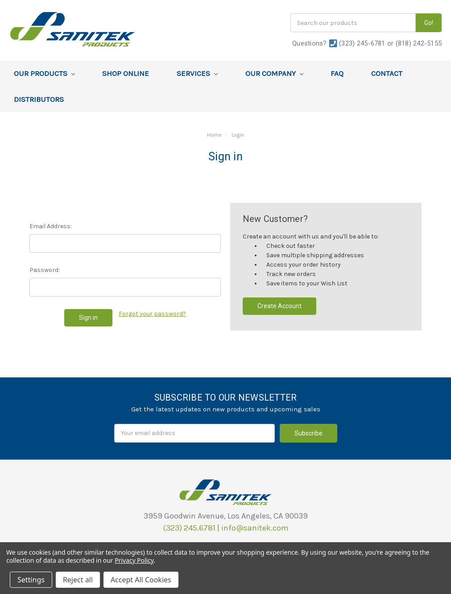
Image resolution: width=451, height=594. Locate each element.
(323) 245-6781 (362, 43)
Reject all (78, 580)
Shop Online (125, 73)
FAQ (337, 73)
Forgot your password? (152, 314)
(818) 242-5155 (419, 43)
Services (197, 73)
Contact (386, 73)
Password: (44, 270)
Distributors (39, 99)
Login (238, 135)
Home (214, 135)
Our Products (44, 73)
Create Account (279, 306)
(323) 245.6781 (189, 528)
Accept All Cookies (141, 580)
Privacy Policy (134, 560)
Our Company (274, 73)
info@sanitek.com (255, 528)
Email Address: (50, 226)
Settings (31, 580)
